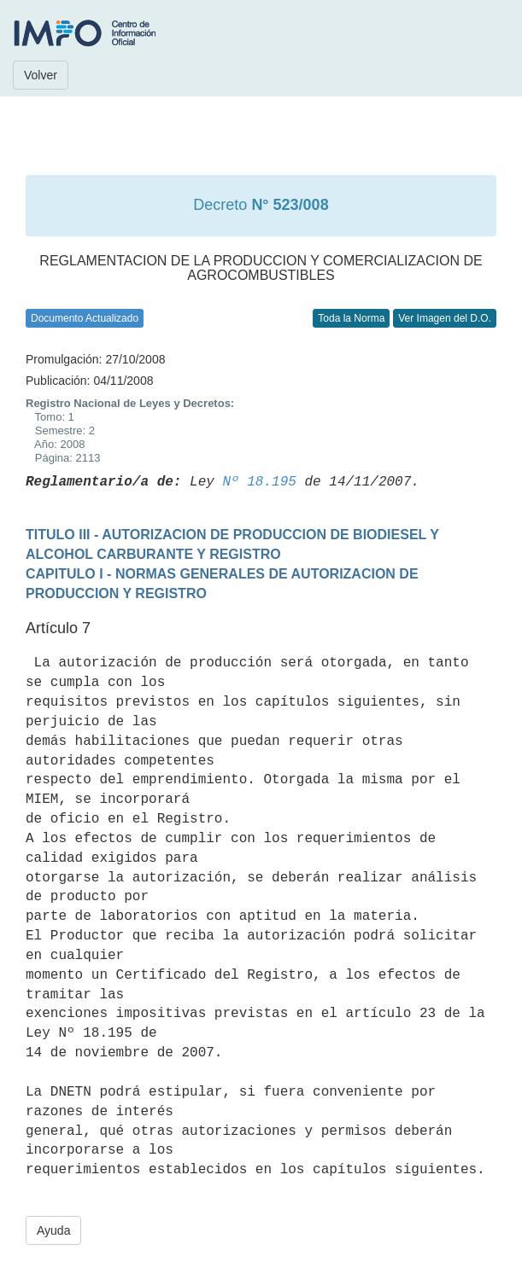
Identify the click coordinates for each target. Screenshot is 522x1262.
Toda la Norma (351, 318)
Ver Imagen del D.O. (444, 318)
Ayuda (53, 1230)
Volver (40, 75)
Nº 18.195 (259, 482)
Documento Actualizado (84, 318)
